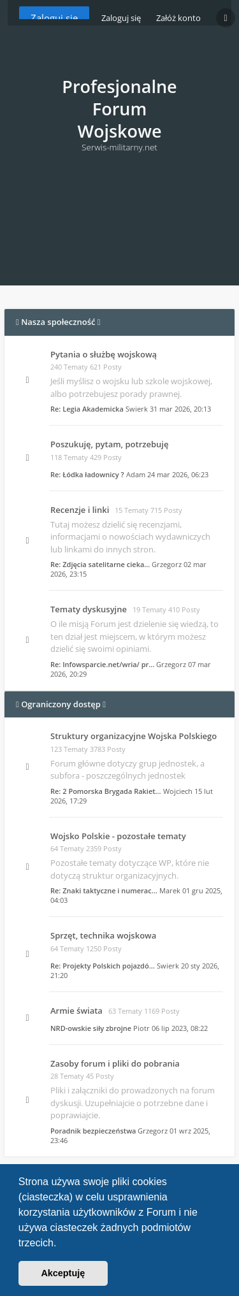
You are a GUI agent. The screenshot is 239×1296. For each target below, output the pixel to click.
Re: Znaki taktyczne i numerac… (103, 890)
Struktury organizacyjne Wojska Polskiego (133, 736)
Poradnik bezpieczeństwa (93, 1130)
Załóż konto (178, 18)
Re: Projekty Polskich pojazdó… (102, 965)
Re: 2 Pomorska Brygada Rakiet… (105, 791)
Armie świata (76, 1010)
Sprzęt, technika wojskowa (103, 935)
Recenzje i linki (79, 509)
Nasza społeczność (58, 322)
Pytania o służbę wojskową (103, 354)
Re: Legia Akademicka (87, 409)
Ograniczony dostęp (61, 704)
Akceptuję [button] (63, 1273)
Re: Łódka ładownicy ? (87, 474)
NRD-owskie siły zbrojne (90, 1028)
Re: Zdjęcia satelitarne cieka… (100, 564)
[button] (61, 1244)
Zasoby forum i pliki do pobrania (115, 1063)
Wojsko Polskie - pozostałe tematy (118, 836)
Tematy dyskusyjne (88, 609)
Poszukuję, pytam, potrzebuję (109, 444)
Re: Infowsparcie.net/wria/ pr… (102, 664)
